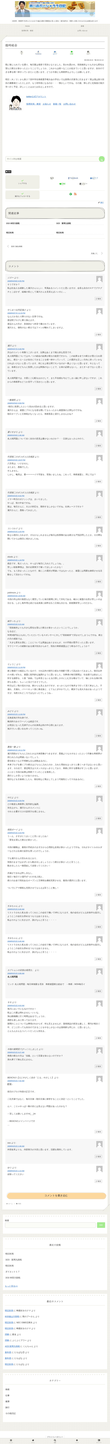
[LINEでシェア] (72, 52)
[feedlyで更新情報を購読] (70, 194)
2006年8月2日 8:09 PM (15, 801)
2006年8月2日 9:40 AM (15, 909)
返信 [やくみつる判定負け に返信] (98, 334)
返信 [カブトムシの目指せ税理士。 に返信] (98, 991)
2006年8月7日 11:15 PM (16, 313)
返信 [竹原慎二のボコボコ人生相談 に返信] (98, 481)
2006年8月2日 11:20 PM (16, 667)
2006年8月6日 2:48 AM (15, 435)
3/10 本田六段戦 (12, 1278)
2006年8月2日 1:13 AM (15, 1171)
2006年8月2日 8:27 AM (15, 1052)
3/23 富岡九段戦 (13, 1260)
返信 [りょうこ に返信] (98, 700)
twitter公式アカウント (36, 96)
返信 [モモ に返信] (98, 1038)
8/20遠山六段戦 (12, 1316)
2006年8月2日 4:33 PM (15, 833)
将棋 (8, 171)
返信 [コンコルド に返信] (98, 546)
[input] (55, 159)
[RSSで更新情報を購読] (75, 194)
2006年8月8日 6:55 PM (15, 281)
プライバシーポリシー (55, 1437)
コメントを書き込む (56, 1195)
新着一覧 (57, 104)
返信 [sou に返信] (98, 1156)
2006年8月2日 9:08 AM (15, 973)
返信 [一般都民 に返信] (98, 421)
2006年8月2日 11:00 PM (16, 714)
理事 (7, 1334)
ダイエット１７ (12, 1272)
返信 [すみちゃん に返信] (98, 927)
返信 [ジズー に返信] (98, 299)
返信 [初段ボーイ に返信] (98, 895)
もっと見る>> (11, 1286)
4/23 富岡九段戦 (12, 1346)
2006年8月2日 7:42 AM (15, 1081)
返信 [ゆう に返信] (98, 1181)
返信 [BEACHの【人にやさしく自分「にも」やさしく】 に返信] (98, 1132)
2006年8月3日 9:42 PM (15, 496)
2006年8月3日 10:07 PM (16, 460)
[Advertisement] (55, 133)
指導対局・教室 (33, 104)
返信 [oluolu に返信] (98, 581)
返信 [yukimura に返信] (98, 610)
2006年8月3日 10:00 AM (16, 596)
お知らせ (47, 104)
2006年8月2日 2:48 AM (15, 1146)
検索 (7, 1220)
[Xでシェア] (22, 52)
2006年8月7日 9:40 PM (15, 349)
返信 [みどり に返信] (98, 736)
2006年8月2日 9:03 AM (15, 1005)
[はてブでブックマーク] (55, 52)
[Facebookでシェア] (38, 52)
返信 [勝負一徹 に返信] (98, 786)
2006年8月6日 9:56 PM (15, 403)
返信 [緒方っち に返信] (98, 653)
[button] (88, 52)
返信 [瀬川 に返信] (98, 389)
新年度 (8, 1352)
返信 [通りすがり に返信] (98, 446)
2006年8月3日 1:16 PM (15, 560)
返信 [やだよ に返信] (98, 818)
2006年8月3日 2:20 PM (15, 532)
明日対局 (9, 1254)
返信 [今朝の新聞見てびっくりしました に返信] (98, 1066)
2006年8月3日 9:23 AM (15, 624)
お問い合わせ (69, 104)
